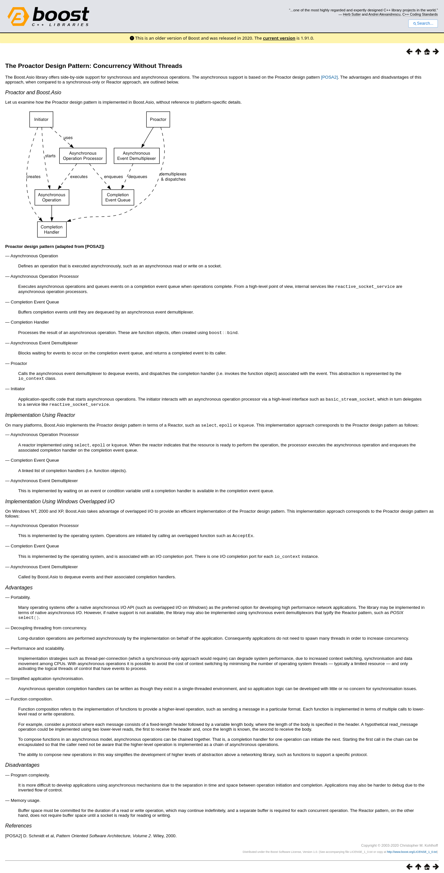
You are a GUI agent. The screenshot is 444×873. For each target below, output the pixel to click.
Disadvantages (22, 761)
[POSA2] (329, 77)
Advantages (19, 584)
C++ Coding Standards (420, 14)
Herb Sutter (352, 14)
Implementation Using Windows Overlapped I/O (60, 499)
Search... (423, 23)
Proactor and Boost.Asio (33, 92)
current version (279, 38)
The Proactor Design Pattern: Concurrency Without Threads (93, 65)
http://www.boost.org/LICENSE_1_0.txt (412, 848)
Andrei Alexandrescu (384, 14)
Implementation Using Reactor (40, 413)
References (18, 822)
